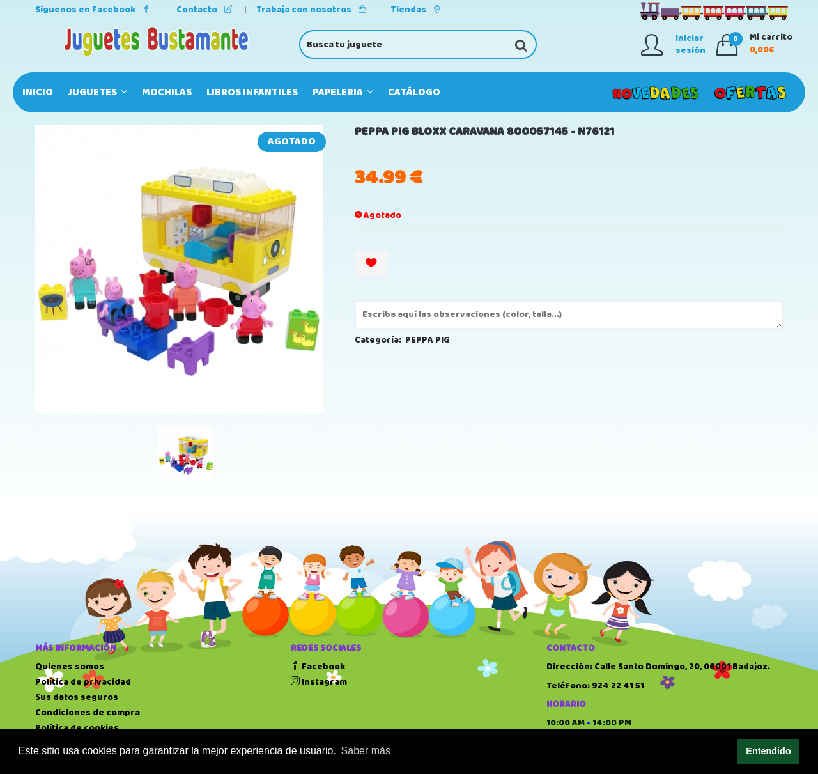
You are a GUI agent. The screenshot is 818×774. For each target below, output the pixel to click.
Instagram (319, 682)
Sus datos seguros (76, 697)
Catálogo (414, 92)
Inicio (37, 92)
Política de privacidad (83, 682)
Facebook (318, 667)
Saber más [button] (365, 750)
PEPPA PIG (427, 340)
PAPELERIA (343, 92)
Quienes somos (69, 667)
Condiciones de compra (87, 713)
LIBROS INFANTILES (252, 92)
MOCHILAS (167, 92)
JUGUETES (97, 92)
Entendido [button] (768, 751)
